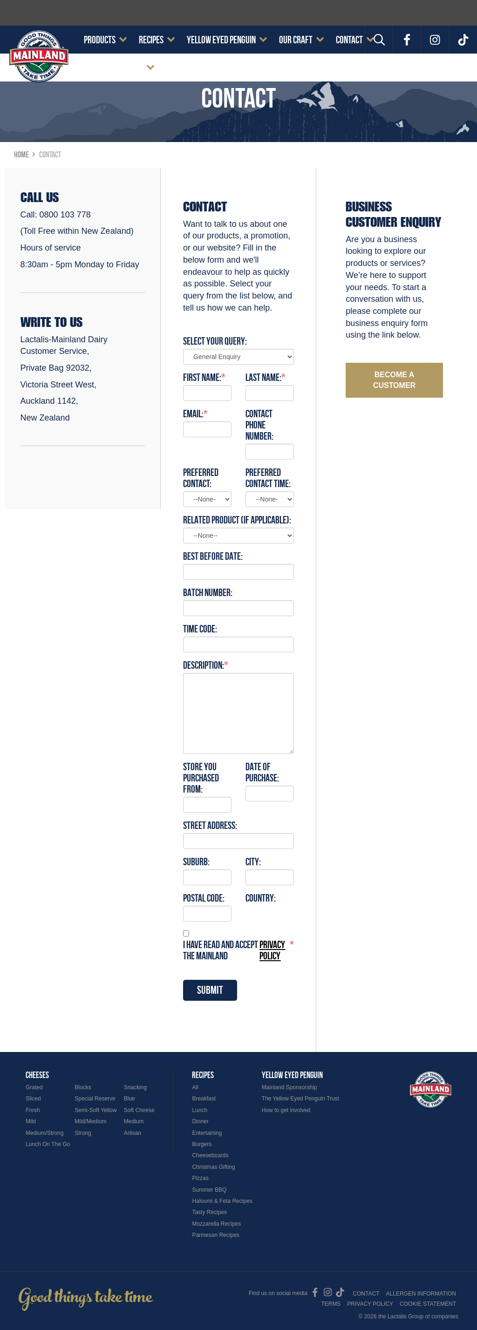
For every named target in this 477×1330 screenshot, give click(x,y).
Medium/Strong (44, 1133)
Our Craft (296, 39)
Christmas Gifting (213, 1167)
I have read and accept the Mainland (236, 950)
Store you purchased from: (201, 777)
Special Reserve (95, 1098)
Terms (331, 1304)
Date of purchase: (262, 772)
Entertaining (207, 1133)
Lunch (199, 1110)
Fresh (33, 1110)
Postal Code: (204, 897)
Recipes (151, 39)
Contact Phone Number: (259, 424)
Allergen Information (421, 1293)
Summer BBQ (209, 1190)
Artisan (132, 1133)
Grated (34, 1087)
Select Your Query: (215, 340)
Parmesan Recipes (215, 1235)
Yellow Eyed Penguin (221, 39)
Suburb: (196, 861)
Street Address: (210, 825)
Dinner (200, 1121)
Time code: (200, 628)
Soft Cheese (139, 1110)
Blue (129, 1098)
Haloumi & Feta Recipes (222, 1201)
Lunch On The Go (48, 1144)
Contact (349, 39)
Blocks (83, 1087)
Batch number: (207, 592)
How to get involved (286, 1110)
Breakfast (204, 1098)
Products (100, 39)
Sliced (33, 1098)
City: (253, 861)
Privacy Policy (370, 1304)
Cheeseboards (210, 1155)
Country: (260, 897)
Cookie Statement (113, 67)
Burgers (201, 1144)
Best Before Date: (213, 556)
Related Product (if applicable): (237, 519)
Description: (203, 665)
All (195, 1087)
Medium (134, 1121)
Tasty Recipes (209, 1212)
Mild (31, 1121)
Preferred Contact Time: (268, 478)
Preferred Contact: (200, 478)
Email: (193, 413)
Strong (83, 1133)
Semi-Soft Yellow (95, 1110)
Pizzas (200, 1178)
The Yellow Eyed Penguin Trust (300, 1098)
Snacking (135, 1087)
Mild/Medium (90, 1121)
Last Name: (263, 377)
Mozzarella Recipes (216, 1224)
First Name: (202, 377)
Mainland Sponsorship (289, 1087)
